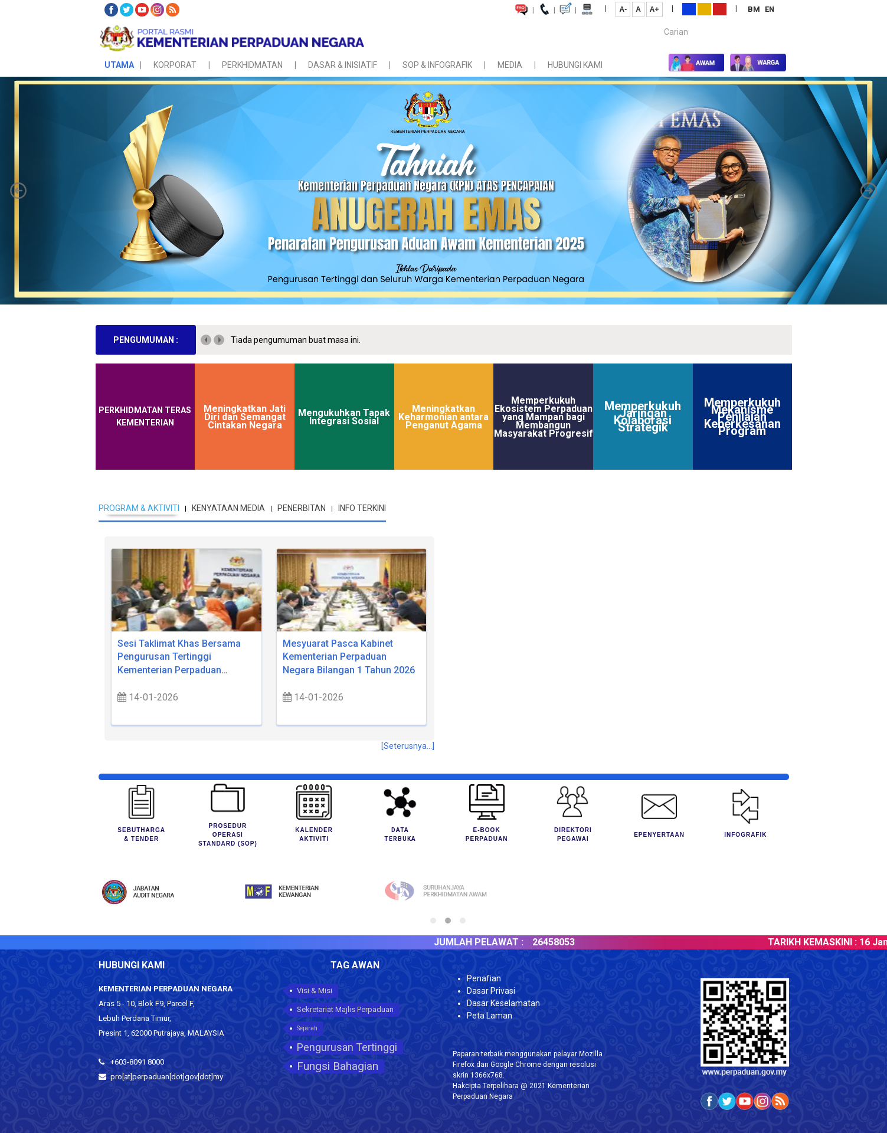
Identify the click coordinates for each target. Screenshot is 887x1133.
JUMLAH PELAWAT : (496, 942)
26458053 (571, 942)
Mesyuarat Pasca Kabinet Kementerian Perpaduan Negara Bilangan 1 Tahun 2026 (349, 657)
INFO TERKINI (362, 508)
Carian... (658, 21)
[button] (18, 190)
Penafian (484, 978)
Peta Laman (489, 1015)
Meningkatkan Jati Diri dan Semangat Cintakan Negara (245, 417)
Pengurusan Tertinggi (347, 1047)
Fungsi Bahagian (337, 1066)
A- (623, 9)
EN (769, 9)
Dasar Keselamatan (503, 1003)
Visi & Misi (314, 990)
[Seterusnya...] (407, 746)
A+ (654, 9)
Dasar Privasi (491, 991)
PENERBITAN (301, 508)
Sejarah (307, 1028)
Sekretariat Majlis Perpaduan (345, 1009)
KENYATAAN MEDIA (228, 508)
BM (755, 9)
